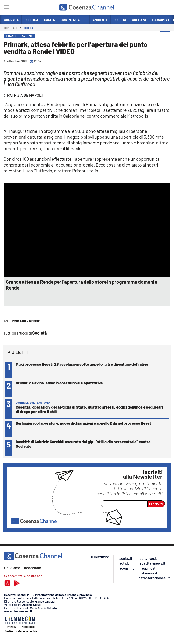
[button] (165, 37)
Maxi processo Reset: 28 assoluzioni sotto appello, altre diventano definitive (82, 364)
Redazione (32, 567)
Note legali (28, 626)
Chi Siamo (12, 567)
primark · (20, 321)
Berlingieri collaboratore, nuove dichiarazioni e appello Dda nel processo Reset (83, 423)
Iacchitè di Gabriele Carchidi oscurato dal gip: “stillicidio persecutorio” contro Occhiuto (83, 443)
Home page (11, 28)
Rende (34, 321)
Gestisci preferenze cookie (21, 631)
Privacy (11, 626)
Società (28, 28)
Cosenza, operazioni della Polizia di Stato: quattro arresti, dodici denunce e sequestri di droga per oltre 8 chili (89, 409)
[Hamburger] (6, 8)
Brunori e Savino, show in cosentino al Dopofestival (59, 382)
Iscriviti (156, 503)
